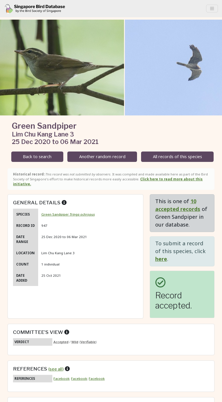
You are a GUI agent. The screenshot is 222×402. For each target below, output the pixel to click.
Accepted (61, 342)
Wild (74, 342)
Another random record (102, 156)
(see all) (56, 369)
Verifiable (88, 342)
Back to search (37, 156)
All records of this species (177, 156)
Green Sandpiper (68, 214)
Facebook (61, 378)
